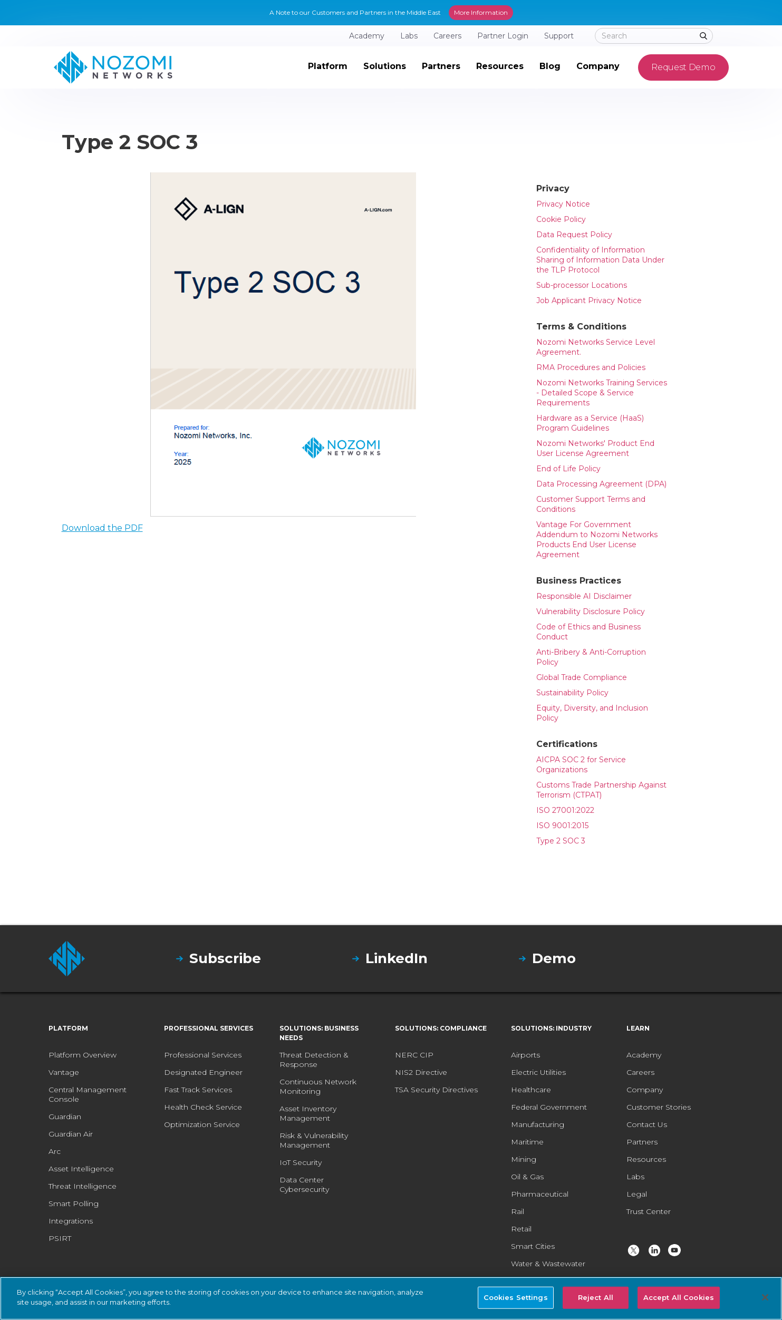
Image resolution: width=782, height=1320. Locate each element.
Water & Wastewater (548, 1263)
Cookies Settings (516, 1297)
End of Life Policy (568, 468)
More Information (481, 12)
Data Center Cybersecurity (304, 1184)
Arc (55, 1151)
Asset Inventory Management (307, 1113)
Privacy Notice (563, 204)
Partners (642, 1142)
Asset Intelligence (81, 1168)
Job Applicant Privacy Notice (589, 300)
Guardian (65, 1116)
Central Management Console (88, 1094)
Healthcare (531, 1089)
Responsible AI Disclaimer (584, 596)
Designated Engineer (203, 1072)
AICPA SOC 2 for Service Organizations (581, 764)
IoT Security (300, 1162)
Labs (635, 1176)
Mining (523, 1159)
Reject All (595, 1297)
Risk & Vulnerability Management (313, 1140)
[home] (113, 67)
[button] (327, 67)
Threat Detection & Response (314, 1059)
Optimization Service (202, 1124)
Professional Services (203, 1055)
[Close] (765, 1297)
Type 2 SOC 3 (560, 841)
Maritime (527, 1142)
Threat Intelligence (83, 1186)
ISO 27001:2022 (565, 810)
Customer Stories (658, 1107)
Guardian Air (71, 1134)
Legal (636, 1194)
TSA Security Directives (436, 1089)
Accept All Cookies (678, 1297)
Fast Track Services (198, 1089)
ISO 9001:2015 (562, 825)
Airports (525, 1055)
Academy (643, 1055)
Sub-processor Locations (581, 285)
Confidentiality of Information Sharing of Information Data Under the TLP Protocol (600, 260)
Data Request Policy (574, 234)
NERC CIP (414, 1055)
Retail (521, 1229)
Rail (517, 1211)
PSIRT (60, 1238)
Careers (640, 1072)
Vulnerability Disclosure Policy (590, 611)
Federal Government (549, 1107)
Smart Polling (74, 1203)
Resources (646, 1159)
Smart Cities (533, 1246)
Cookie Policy (561, 219)
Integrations (71, 1221)
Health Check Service (203, 1107)
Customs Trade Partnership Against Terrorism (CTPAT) (601, 790)
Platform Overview (83, 1055)
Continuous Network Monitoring (317, 1086)
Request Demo (683, 67)
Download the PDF (102, 528)
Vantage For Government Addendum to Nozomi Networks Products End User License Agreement (597, 539)
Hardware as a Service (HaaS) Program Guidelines (590, 423)
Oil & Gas (527, 1176)
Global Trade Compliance (581, 677)
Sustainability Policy (572, 692)
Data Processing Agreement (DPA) (601, 484)
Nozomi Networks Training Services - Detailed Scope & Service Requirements (601, 392)
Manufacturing (537, 1124)
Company (644, 1089)
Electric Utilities (538, 1072)
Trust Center (648, 1211)
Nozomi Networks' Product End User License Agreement (595, 448)
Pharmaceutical (539, 1194)
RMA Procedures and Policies (590, 367)
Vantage (64, 1072)
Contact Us (646, 1124)
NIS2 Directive (421, 1072)
